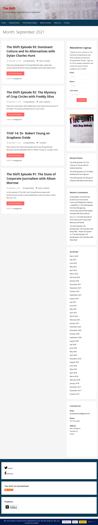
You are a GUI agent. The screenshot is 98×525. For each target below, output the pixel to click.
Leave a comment (44, 61)
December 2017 (75, 387)
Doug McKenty (30, 61)
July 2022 (73, 260)
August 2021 (74, 298)
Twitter (8, 467)
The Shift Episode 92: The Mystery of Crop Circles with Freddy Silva (31, 94)
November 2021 (75, 288)
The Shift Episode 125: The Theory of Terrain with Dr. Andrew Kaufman (79, 165)
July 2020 (73, 344)
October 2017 (74, 394)
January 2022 (74, 281)
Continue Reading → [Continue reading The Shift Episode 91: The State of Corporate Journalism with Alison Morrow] (15, 203)
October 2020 (74, 334)
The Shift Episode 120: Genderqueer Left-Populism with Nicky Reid (81, 237)
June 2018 (73, 366)
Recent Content (45, 23)
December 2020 (75, 327)
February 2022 (75, 277)
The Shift (9, 8)
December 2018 (75, 359)
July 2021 (73, 302)
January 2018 (74, 383)
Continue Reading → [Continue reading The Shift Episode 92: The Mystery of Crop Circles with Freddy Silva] (15, 114)
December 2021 (75, 284)
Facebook (8, 473)
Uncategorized (17, 78)
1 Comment (42, 143)
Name (72, 81)
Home (4, 23)
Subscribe (81, 100)
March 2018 (74, 376)
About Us (57, 23)
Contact (67, 23)
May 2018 (73, 369)
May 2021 (73, 309)
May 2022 (73, 267)
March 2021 (74, 316)
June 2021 (73, 306)
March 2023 (74, 256)
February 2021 (75, 320)
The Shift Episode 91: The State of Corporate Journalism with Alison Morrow (31, 178)
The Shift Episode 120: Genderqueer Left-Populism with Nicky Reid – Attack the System (81, 229)
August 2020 (74, 341)
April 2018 (73, 373)
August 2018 (74, 362)
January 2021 (74, 323)
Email (72, 73)
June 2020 (73, 348)
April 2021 (73, 313)
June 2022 (73, 263)
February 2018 (75, 380)
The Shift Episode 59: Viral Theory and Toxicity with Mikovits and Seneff (81, 220)
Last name (74, 90)
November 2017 (75, 390)
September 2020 (76, 337)
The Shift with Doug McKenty (76, 147)
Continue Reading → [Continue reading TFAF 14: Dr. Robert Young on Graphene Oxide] (15, 155)
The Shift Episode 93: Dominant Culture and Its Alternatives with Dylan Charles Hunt (31, 51)
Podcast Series (14, 23)
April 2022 (73, 270)
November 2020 (75, 330)
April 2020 (73, 355)
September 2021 (76, 295)
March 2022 (74, 274)
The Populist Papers (29, 23)
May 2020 (73, 352)
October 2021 (74, 291)
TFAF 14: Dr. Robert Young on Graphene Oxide (28, 135)
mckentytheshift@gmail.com (80, 414)
